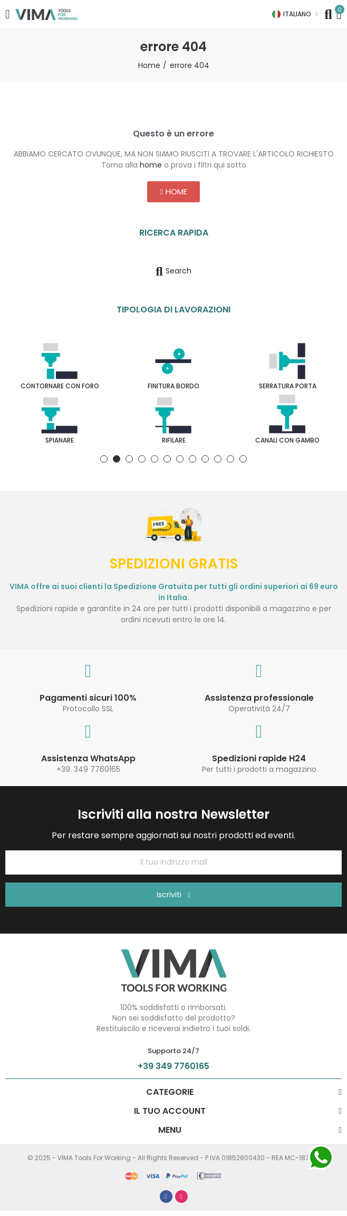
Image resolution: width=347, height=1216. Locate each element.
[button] (173, 191)
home (151, 165)
